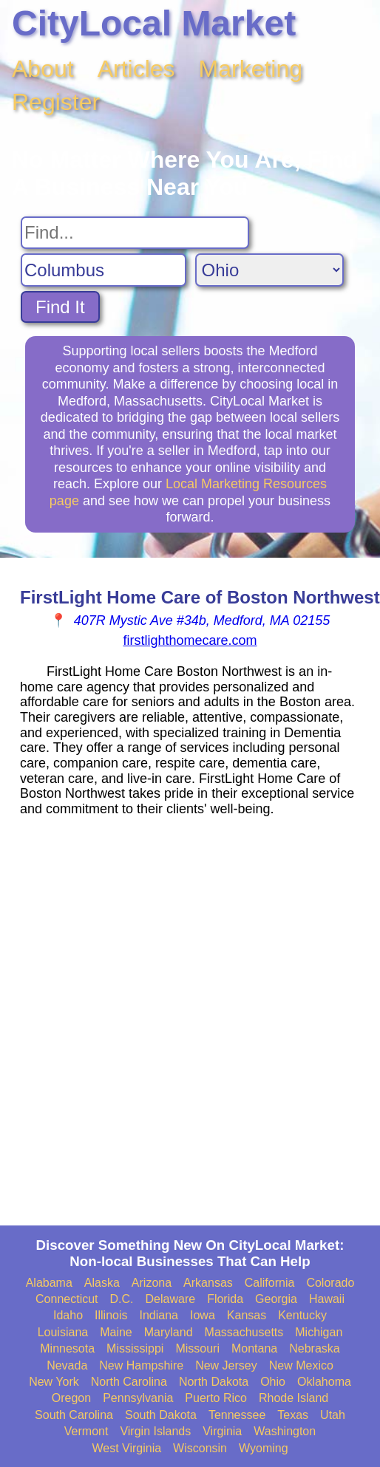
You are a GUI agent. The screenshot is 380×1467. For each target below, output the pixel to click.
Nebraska (314, 1348)
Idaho (68, 1315)
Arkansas (208, 1282)
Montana (254, 1348)
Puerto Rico (216, 1398)
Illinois (111, 1315)
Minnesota (67, 1348)
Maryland (168, 1332)
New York (54, 1381)
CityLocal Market (154, 23)
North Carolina (129, 1381)
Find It (60, 307)
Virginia (222, 1431)
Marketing (251, 68)
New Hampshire (141, 1365)
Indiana (159, 1315)
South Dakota (161, 1415)
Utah (332, 1415)
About (43, 68)
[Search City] (103, 270)
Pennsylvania (138, 1398)
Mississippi (134, 1348)
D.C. (122, 1299)
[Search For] (135, 232)
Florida (225, 1299)
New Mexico (301, 1365)
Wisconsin (200, 1448)
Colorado (330, 1282)
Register (56, 102)
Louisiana (63, 1332)
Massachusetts (244, 1332)
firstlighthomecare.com (190, 640)
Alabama (49, 1282)
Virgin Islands (155, 1431)
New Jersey (226, 1365)
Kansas (246, 1315)
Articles (136, 68)
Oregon (71, 1398)
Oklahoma (324, 1381)
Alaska (102, 1282)
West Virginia (126, 1448)
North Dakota (213, 1381)
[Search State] (269, 270)
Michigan (318, 1332)
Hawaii (327, 1299)
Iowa (202, 1315)
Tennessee (236, 1415)
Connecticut (66, 1299)
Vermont (86, 1431)
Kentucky (302, 1315)
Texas (292, 1415)
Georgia (276, 1299)
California (270, 1282)
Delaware (171, 1299)
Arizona (152, 1282)
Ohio (272, 1381)
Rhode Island (293, 1398)
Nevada (67, 1365)
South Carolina (74, 1415)
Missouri (197, 1348)
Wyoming (263, 1448)
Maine (116, 1332)
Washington (285, 1431)
